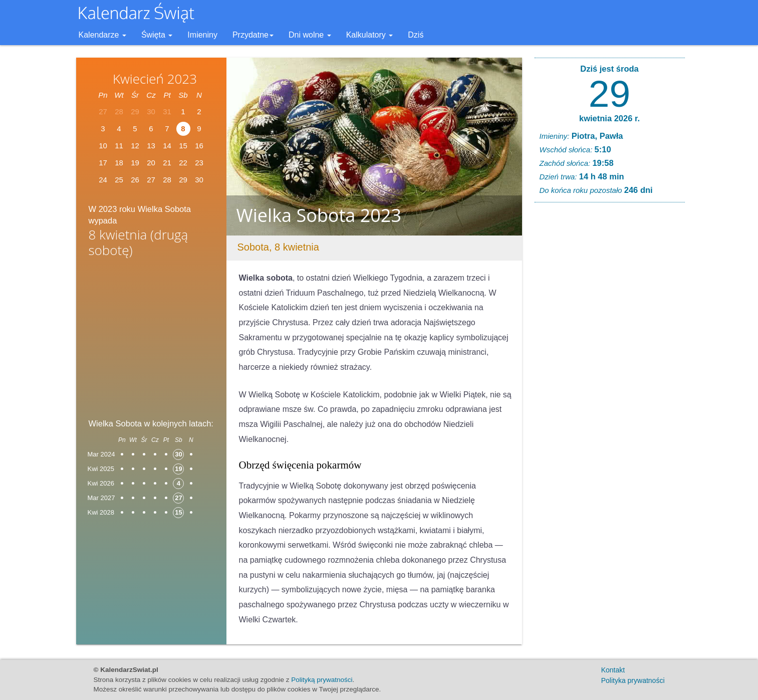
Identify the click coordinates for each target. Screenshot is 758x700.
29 (609, 94)
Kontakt (613, 670)
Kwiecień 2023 (155, 78)
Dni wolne (310, 35)
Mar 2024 (101, 454)
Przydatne (253, 35)
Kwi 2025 (101, 469)
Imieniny (202, 35)
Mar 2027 (101, 498)
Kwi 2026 (101, 483)
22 (183, 162)
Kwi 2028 (101, 512)
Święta (156, 35)
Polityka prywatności (633, 680)
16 (199, 145)
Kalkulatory (369, 35)
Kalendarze (102, 35)
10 (103, 145)
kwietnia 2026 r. (609, 118)
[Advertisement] (151, 341)
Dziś (415, 35)
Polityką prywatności (321, 679)
